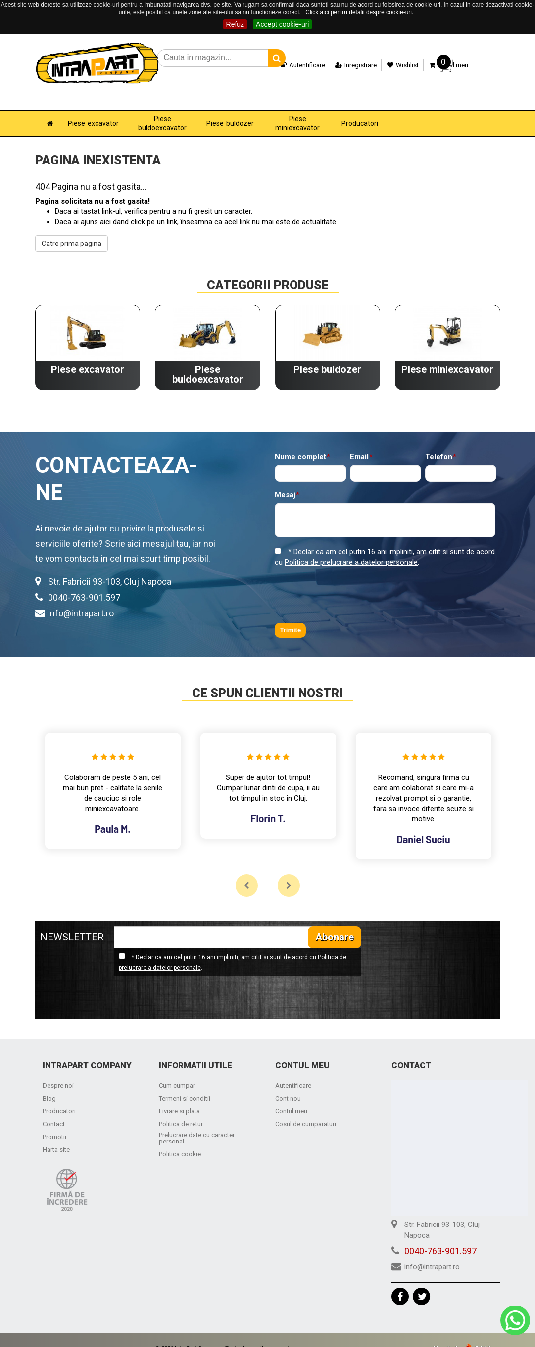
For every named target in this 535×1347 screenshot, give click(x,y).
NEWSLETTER (72, 923)
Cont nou (288, 1084)
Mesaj (285, 481)
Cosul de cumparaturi (305, 1110)
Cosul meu (441, 65)
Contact (54, 1110)
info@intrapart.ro (81, 599)
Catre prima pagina (71, 230)
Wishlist (395, 65)
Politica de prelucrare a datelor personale (351, 548)
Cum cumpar (177, 1071)
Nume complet (300, 443)
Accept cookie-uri (282, 24)
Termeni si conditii (184, 1084)
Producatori (59, 1097)
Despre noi (58, 1071)
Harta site (56, 1136)
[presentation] (350, 581)
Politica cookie (180, 1140)
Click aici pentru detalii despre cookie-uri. (359, 12)
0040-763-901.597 (84, 583)
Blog (49, 1084)
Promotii (54, 1123)
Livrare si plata (179, 1097)
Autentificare (295, 65)
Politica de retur (181, 1110)
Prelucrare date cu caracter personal (197, 1124)
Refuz (235, 24)
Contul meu (291, 1097)
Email (359, 443)
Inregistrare (348, 65)
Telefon (438, 443)
